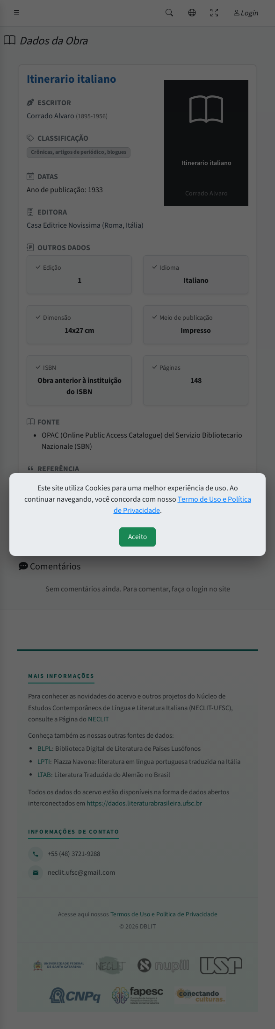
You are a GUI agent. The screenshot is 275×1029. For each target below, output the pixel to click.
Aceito (137, 537)
